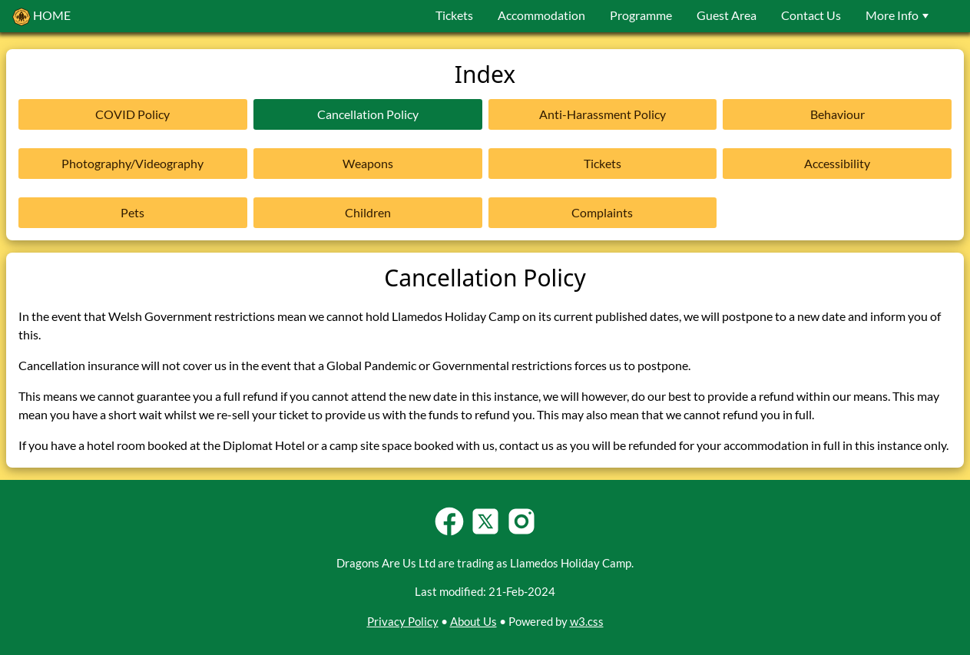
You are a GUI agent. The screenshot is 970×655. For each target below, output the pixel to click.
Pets (132, 212)
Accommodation (541, 15)
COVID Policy (132, 114)
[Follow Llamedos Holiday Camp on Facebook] (449, 533)
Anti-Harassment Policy (602, 114)
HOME (41, 17)
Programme (641, 15)
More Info (899, 15)
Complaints (602, 212)
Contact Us (811, 15)
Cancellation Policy (368, 114)
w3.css (587, 621)
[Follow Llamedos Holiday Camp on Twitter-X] (485, 533)
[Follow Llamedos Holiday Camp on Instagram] (521, 533)
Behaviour (837, 114)
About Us (473, 621)
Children (368, 212)
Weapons (368, 163)
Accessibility (837, 163)
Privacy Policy (403, 621)
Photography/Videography (132, 163)
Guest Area (726, 15)
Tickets (454, 15)
